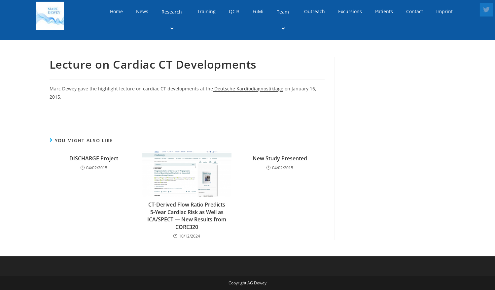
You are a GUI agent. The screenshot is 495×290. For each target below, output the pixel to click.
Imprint (444, 11)
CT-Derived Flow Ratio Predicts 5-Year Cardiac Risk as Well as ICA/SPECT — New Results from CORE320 (186, 215)
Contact (414, 11)
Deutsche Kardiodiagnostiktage (248, 88)
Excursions (350, 11)
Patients (384, 11)
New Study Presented (280, 158)
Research (172, 20)
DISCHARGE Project (93, 158)
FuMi (258, 11)
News (142, 11)
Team (284, 20)
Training (206, 11)
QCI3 (234, 11)
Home (116, 11)
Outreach (314, 11)
